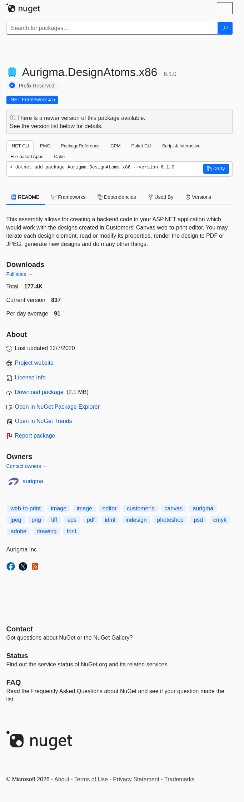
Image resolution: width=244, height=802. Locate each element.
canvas (173, 508)
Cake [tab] (59, 156)
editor (110, 508)
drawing (46, 531)
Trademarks (179, 779)
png (36, 520)
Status (17, 656)
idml (110, 520)
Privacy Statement (136, 779)
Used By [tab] (161, 197)
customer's (140, 508)
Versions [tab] (198, 197)
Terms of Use (91, 779)
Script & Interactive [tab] (181, 145)
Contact (19, 629)
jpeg (16, 520)
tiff (54, 520)
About (61, 779)
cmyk (219, 520)
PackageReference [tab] (80, 145)
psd (198, 520)
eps (71, 520)
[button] (216, 169)
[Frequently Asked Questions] (13, 682)
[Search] (225, 28)
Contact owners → (27, 466)
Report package (35, 436)
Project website (34, 363)
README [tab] (26, 197)
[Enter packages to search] (112, 28)
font (71, 531)
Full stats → (19, 274)
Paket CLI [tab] (141, 145)
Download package (39, 392)
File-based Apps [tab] (27, 156)
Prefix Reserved (37, 86)
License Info (30, 377)
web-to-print (26, 508)
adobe (19, 531)
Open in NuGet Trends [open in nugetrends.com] (43, 421)
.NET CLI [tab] (20, 145)
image (58, 508)
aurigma (33, 481)
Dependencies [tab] (117, 197)
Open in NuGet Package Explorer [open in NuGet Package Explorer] (57, 407)
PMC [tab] (45, 145)
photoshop (170, 520)
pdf (91, 520)
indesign (136, 520)
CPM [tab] (115, 145)
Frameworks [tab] (68, 197)
